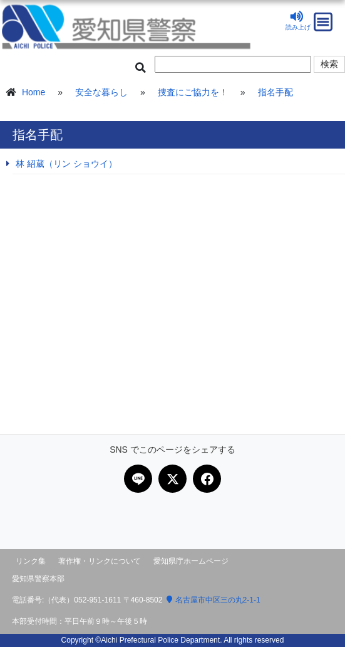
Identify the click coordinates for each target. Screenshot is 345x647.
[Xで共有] (172, 479)
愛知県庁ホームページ (191, 561)
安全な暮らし (101, 92)
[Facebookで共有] (207, 479)
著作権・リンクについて (99, 561)
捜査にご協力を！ (193, 92)
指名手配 (275, 92)
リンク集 (31, 561)
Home (33, 92)
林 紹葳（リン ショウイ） (66, 164)
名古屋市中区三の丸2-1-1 (213, 600)
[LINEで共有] (138, 479)
